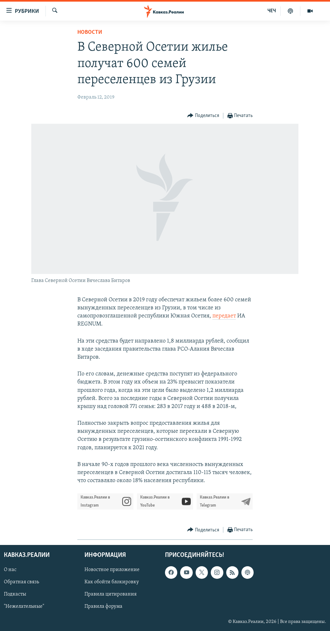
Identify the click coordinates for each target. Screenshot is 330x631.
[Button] (203, 116)
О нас (10, 570)
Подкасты (15, 594)
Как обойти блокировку (111, 582)
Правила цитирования (110, 594)
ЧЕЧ (271, 11)
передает (224, 316)
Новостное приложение (112, 570)
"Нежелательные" (24, 606)
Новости (89, 32)
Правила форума (103, 606)
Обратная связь (21, 582)
